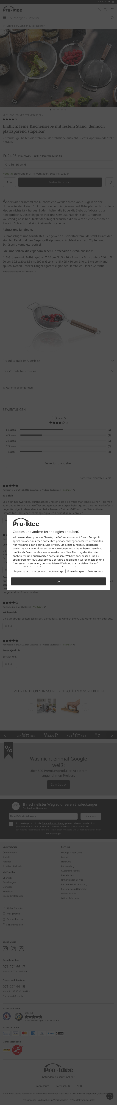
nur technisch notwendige (47, 571)
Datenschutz (95, 571)
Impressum (21, 571)
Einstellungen (75, 571)
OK (58, 581)
